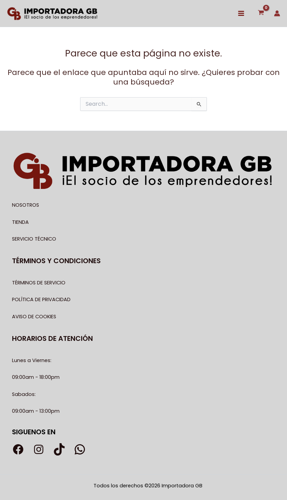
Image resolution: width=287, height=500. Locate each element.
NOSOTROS (25, 205)
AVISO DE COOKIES (34, 316)
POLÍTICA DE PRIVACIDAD (41, 299)
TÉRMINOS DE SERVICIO (38, 282)
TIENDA (20, 222)
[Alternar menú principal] (241, 13)
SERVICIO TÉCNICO (34, 238)
